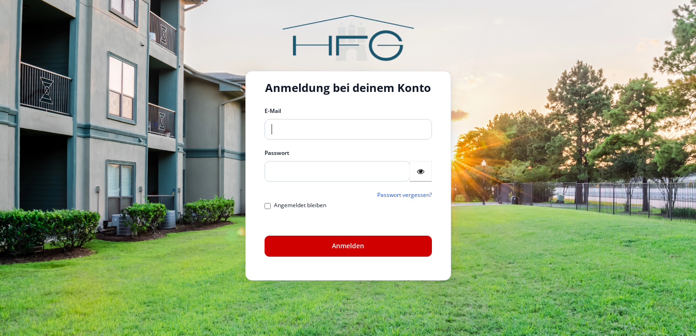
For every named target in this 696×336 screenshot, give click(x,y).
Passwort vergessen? (404, 195)
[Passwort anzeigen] (420, 171)
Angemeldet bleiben (295, 205)
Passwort (277, 153)
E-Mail (273, 111)
